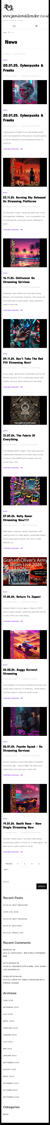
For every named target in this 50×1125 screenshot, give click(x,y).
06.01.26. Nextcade (12, 925)
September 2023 (11, 1062)
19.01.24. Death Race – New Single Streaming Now (24, 954)
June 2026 (8, 1000)
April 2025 (8, 1020)
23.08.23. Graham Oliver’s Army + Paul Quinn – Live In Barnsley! (25, 968)
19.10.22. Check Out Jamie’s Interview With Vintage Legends (23, 981)
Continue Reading (12, 149)
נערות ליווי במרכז (11, 976)
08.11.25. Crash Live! (13, 932)
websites (7, 949)
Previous (8, 864)
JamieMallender (11, 76)
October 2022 (10, 1089)
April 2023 (8, 1076)
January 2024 (10, 1055)
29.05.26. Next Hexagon (15, 918)
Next (6, 869)
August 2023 (9, 1069)
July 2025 (8, 1014)
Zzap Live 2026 (10, 911)
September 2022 (11, 1096)
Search (6, 881)
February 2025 (10, 1027)
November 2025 (11, 1007)
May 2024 (7, 1048)
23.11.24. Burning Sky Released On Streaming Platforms (24, 199)
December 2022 (10, 1083)
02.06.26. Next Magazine (15, 904)
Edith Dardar (9, 963)
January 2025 (10, 1034)
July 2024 (8, 1041)
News (5, 60)
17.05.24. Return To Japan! (22, 596)
